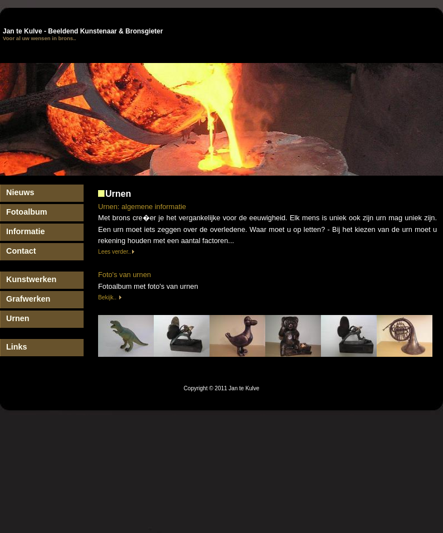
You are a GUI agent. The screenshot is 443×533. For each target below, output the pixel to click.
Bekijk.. (110, 297)
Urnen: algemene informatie (142, 206)
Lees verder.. (116, 252)
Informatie (25, 231)
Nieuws (20, 192)
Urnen (18, 318)
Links (16, 346)
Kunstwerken (31, 279)
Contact (21, 250)
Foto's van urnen (124, 274)
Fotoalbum (26, 211)
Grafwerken (28, 298)
